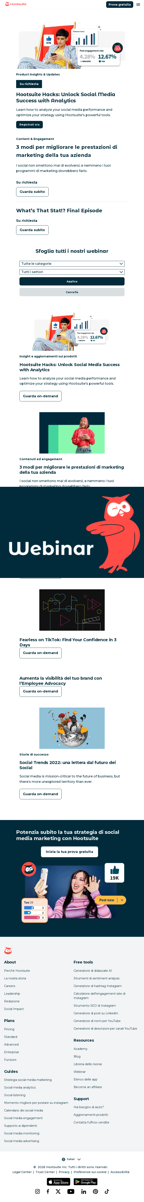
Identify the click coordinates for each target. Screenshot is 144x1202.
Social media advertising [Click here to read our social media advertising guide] (21, 1141)
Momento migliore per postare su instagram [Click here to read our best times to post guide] (36, 1103)
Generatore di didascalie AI (93, 971)
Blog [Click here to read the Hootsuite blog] (77, 1056)
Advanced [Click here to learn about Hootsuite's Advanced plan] (11, 1044)
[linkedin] (84, 1191)
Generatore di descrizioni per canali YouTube (105, 1028)
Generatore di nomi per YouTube (97, 1021)
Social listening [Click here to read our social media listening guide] (14, 1095)
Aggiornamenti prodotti (91, 1115)
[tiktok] (106, 1191)
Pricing (9, 1029)
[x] (58, 1191)
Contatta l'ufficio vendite (91, 1122)
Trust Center (45, 1172)
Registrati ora (29, 124)
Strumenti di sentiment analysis (96, 978)
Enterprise (11, 1052)
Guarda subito (32, 192)
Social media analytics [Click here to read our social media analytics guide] (20, 1087)
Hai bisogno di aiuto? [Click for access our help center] (89, 1107)
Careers (9, 986)
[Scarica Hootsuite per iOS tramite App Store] (58, 1182)
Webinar (80, 1072)
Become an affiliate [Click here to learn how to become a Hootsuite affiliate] (88, 1087)
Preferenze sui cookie (90, 1172)
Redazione (12, 1001)
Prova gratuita (120, 4)
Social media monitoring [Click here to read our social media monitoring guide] (21, 1133)
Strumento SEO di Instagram (95, 1005)
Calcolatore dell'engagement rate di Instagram (99, 996)
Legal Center (22, 1172)
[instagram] (37, 1191)
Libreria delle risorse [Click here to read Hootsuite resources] (88, 1064)
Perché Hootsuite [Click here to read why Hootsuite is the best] (17, 971)
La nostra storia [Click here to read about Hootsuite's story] (15, 978)
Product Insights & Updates (38, 74)
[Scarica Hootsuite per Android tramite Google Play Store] (85, 1182)
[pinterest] (95, 1191)
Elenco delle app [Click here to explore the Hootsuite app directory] (85, 1079)
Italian (71, 1159)
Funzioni (10, 1060)
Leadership (12, 993)
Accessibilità (119, 1172)
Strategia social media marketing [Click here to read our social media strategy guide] (28, 1080)
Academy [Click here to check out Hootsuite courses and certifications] (81, 1049)
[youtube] (71, 1191)
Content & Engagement (35, 139)
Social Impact (14, 1009)
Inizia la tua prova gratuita (69, 852)
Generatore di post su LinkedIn (96, 1013)
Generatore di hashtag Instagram (98, 986)
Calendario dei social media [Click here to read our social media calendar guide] (23, 1110)
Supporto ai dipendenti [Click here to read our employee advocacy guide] (20, 1126)
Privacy (64, 1172)
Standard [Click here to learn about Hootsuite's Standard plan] (10, 1037)
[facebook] (47, 1191)
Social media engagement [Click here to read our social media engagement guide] (23, 1118)
